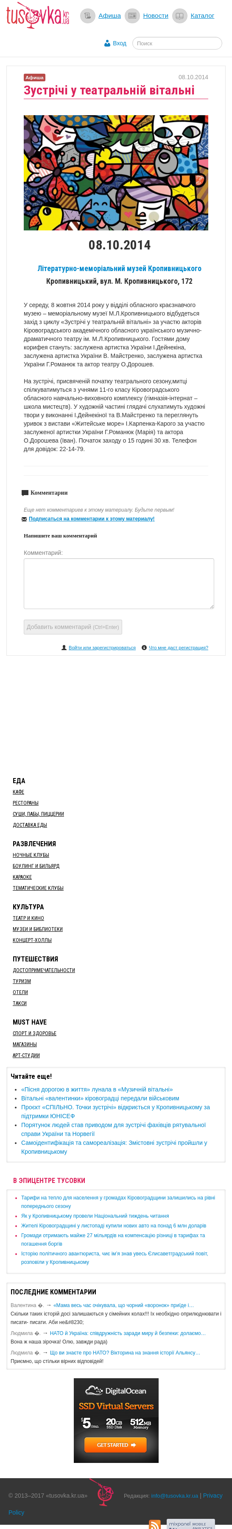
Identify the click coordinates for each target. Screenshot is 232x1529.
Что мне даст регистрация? (178, 647)
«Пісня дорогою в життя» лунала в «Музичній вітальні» (97, 1089)
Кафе (18, 792)
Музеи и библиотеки (38, 929)
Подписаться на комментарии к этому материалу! (92, 519)
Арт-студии (26, 1055)
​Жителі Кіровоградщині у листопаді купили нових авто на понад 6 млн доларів (113, 1226)
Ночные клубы (31, 855)
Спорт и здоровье (34, 1033)
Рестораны (26, 803)
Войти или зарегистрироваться (102, 647)
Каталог (202, 15)
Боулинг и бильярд (36, 866)
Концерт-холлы (32, 940)
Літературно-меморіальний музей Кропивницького (119, 268)
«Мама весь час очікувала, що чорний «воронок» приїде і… (123, 1305)
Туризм (22, 981)
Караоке (22, 877)
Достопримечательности (44, 970)
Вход (119, 43)
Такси (20, 1003)
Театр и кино (28, 918)
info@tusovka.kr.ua (174, 1496)
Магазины (25, 1044)
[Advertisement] (116, 714)
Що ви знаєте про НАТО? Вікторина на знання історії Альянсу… (125, 1353)
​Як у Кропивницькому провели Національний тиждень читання (95, 1216)
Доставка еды (30, 825)
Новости (155, 15)
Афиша (109, 15)
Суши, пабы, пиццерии (38, 814)
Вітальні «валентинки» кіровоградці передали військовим (100, 1098)
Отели (20, 992)
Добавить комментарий (73, 626)
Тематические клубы (38, 888)
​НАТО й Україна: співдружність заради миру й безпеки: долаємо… (128, 1333)
